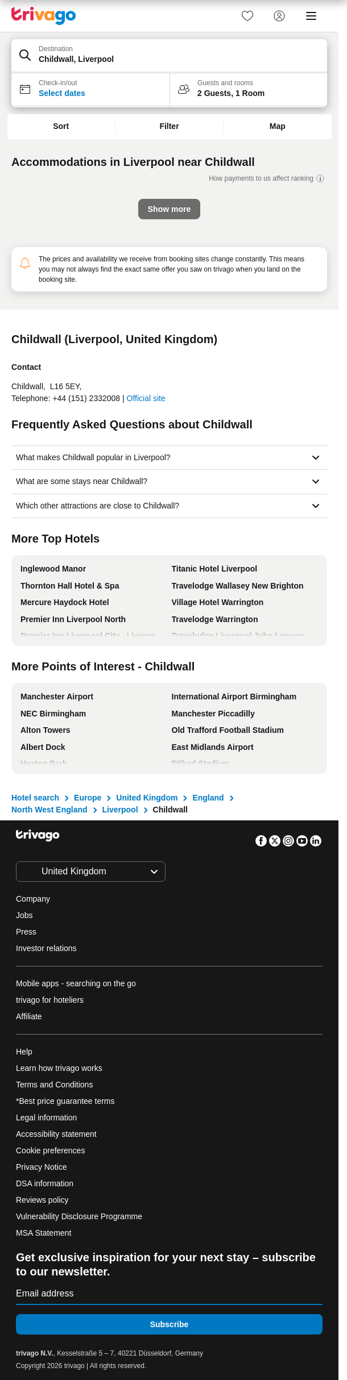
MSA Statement (43, 1232)
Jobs (24, 915)
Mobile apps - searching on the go (76, 983)
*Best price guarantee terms (65, 1101)
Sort (61, 126)
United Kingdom (146, 797)
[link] (247, 16)
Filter (169, 126)
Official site (146, 398)
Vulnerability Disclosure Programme (79, 1216)
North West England (49, 809)
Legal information (46, 1117)
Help (24, 1051)
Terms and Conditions (54, 1084)
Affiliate (29, 1016)
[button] (169, 56)
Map (278, 126)
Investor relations (46, 948)
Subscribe (169, 1324)
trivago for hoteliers (50, 999)
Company (33, 898)
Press (26, 931)
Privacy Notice (41, 1166)
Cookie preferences (51, 1150)
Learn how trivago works (59, 1068)
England (208, 797)
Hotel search (35, 797)
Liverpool (120, 809)
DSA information (44, 1183)
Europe (87, 797)
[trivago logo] (43, 16)
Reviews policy (42, 1199)
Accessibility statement (56, 1134)
